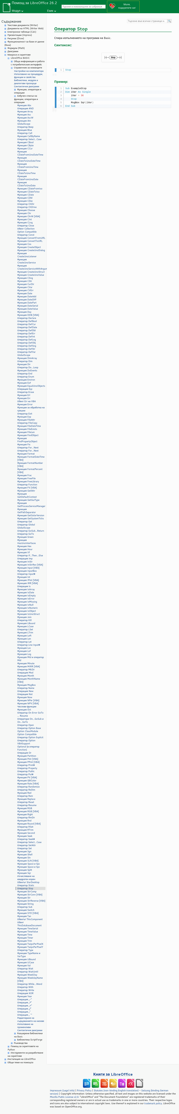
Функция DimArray (27, 358)
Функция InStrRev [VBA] (30, 564)
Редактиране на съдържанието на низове (30, 1019)
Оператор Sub (24, 906)
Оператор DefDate (27, 327)
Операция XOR (25, 993)
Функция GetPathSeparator (26, 511)
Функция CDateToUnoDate (26, 184)
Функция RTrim (25, 829)
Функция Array (25, 111)
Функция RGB (24, 808)
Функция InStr (25, 561)
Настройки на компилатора (29, 71)
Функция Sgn (24, 851)
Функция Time (24, 934)
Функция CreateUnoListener (27, 255)
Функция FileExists (27, 429)
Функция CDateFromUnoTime (27, 165)
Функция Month (25, 675)
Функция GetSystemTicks (30, 518)
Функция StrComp (27, 891)
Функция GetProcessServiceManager (31, 505)
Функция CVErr (25, 290)
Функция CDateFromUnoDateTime (30, 153)
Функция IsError (25, 598)
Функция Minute (25, 663)
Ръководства (21, 1043)
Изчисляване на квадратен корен (26, 878)
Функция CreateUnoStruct (31, 271)
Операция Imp (25, 558)
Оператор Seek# (26, 839)
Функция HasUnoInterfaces (26, 542)
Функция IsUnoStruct (28, 614)
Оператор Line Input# (28, 644)
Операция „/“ (24, 1008)
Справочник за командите (28, 67)
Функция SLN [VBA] (28, 860)
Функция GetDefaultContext (27, 495)
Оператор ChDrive (27, 207)
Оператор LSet (25, 629)
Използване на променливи (25, 1026)
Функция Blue (24, 130)
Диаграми (12, 51)
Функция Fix (23, 444)
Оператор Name (25, 688)
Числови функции (26, 706)
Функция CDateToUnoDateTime (28, 159)
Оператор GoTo (25, 533)
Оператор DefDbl (26, 330)
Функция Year (24, 996)
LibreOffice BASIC (20, 57)
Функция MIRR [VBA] (28, 666)
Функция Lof (24, 651)
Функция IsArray (26, 589)
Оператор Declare (26, 318)
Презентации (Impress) (19, 35)
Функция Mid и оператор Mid (30, 659)
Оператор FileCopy (27, 422)
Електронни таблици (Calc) (21, 31)
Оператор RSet (25, 826)
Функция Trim (24, 940)
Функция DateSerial (27, 305)
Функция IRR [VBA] (27, 583)
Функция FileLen (26, 432)
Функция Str (23, 897)
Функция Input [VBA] (28, 567)
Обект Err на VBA (26, 401)
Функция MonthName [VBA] (28, 680)
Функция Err (23, 398)
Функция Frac (24, 475)
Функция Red (24, 792)
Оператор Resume (26, 805)
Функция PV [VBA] (27, 777)
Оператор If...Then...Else (30, 555)
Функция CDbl (25, 197)
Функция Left (24, 635)
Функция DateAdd (26, 296)
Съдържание (11, 21)
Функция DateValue (27, 308)
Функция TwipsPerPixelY (30, 947)
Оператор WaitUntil (27, 971)
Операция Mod (25, 672)
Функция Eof (24, 382)
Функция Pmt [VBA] (27, 758)
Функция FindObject (28, 435)
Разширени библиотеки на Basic (28, 1035)
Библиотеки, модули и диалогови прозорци (26, 82)
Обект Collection (26, 228)
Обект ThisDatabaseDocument (29, 924)
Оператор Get (24, 521)
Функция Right (25, 814)
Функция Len (24, 638)
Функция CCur (25, 148)
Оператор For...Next (28, 447)
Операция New (25, 691)
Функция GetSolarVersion (30, 515)
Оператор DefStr (26, 348)
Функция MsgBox (26, 684)
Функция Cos (24, 244)
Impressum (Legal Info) (62, 1090)
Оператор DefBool (27, 321)
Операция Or (24, 752)
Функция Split (24, 869)
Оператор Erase (25, 392)
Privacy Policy (84, 1090)
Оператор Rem (25, 795)
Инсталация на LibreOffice (21, 1059)
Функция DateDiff (26, 299)
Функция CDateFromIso (29, 188)
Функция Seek (24, 836)
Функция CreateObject (29, 247)
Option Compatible (27, 231)
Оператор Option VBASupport (26, 742)
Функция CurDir (25, 284)
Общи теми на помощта (20, 1062)
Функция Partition (26, 755)
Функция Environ (26, 379)
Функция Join (24, 617)
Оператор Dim (24, 361)
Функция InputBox (27, 570)
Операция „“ (23, 1011)
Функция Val (24, 965)
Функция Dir (23, 364)
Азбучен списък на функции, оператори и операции (26, 99)
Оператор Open (25, 725)
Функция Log (24, 654)
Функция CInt (24, 219)
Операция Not (25, 694)
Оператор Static (25, 885)
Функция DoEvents (27, 370)
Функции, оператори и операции (27, 91)
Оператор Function (27, 484)
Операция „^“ (24, 1014)
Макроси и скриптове (19, 54)
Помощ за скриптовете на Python (23, 1048)
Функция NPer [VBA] (28, 700)
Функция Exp (24, 416)
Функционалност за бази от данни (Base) (24, 43)
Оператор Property (27, 768)
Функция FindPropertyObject (27, 440)
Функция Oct (24, 709)
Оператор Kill (24, 620)
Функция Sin (24, 857)
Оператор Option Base (29, 728)
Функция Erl (23, 395)
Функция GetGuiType (28, 500)
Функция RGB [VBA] (28, 811)
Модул (16, 11)
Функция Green (25, 537)
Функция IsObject (26, 610)
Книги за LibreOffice (113, 1074)
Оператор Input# (26, 573)
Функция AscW (25, 117)
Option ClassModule (27, 731)
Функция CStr (24, 281)
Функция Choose (26, 210)
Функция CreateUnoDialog (31, 250)
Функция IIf (23, 552)
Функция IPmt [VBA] (28, 580)
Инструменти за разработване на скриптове (25, 1054)
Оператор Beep (25, 126)
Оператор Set (24, 848)
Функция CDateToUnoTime (26, 172)
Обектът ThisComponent (30, 919)
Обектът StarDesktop (28, 882)
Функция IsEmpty (26, 595)
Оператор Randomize (28, 786)
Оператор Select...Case (29, 139)
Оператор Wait (25, 968)
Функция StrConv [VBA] (29, 894)
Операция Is (23, 586)
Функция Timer (25, 937)
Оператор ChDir (25, 204)
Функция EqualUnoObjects (31, 385)
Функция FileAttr (26, 419)
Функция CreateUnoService (26, 261)
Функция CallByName (28, 136)
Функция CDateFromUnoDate (27, 178)
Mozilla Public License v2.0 (64, 1096)
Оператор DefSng (26, 345)
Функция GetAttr (26, 490)
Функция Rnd (24, 820)
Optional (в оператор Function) (28, 748)
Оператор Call (24, 133)
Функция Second (26, 832)
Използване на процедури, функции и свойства (28, 76)
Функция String (25, 903)
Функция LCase (25, 626)
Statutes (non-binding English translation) (116, 1090)
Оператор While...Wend (29, 984)
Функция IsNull (25, 604)
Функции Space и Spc (28, 863)
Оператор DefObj (26, 342)
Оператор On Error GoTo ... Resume (30, 714)
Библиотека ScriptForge (29, 1039)
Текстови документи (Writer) (22, 25)
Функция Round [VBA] (29, 823)
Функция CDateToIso (28, 191)
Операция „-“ (24, 999)
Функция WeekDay (27, 974)
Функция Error (25, 404)
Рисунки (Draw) (15, 38)
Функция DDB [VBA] (28, 315)
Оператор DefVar (26, 352)
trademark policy (153, 1103)
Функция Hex (24, 546)
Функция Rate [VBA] (28, 783)
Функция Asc (24, 114)
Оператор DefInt (26, 336)
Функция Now (24, 697)
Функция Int (23, 577)
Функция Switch (25, 910)
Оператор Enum (25, 376)
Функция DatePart (27, 302)
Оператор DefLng (26, 339)
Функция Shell (24, 854)
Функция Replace (26, 799)
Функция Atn (24, 120)
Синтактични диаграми (26, 86)
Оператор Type (25, 950)
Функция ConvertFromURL (31, 237)
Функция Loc (24, 647)
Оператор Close (25, 225)
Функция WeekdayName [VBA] (30, 979)
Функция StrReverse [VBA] (31, 900)
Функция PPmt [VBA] (28, 762)
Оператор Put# (25, 774)
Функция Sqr (24, 873)
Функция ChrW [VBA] (28, 216)
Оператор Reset (25, 802)
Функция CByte (25, 145)
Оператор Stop (25, 888)
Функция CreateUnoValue (30, 274)
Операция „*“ (24, 1002)
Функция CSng (25, 278)
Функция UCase (25, 962)
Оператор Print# (26, 765)
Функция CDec (25, 200)
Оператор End (24, 373)
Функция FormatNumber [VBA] (30, 464)
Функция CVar (24, 287)
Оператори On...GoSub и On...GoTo (30, 720)
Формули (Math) (16, 48)
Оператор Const (25, 234)
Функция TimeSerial (27, 928)
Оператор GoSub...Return (30, 530)
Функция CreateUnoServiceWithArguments (31, 267)
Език (50, 11)
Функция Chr (24, 213)
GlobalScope (23, 123)
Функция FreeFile (26, 478)
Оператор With (25, 987)
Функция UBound (26, 959)
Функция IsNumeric (27, 607)
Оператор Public (25, 771)
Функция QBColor (26, 780)
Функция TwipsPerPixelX (30, 943)
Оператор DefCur (26, 324)
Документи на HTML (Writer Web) (25, 28)
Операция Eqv (24, 389)
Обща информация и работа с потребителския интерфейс (28, 63)
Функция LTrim (25, 632)
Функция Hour (24, 549)
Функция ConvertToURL (29, 241)
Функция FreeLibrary (28, 481)
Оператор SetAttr (26, 845)
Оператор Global (26, 524)
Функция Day (24, 311)
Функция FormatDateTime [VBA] (30, 458)
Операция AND (25, 108)
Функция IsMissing (27, 601)
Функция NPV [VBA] (28, 703)
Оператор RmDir (26, 817)
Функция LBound (26, 623)
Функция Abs (24, 105)
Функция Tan (24, 916)
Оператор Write (25, 990)
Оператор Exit (24, 413)
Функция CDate (25, 194)
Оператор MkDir (26, 669)
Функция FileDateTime (29, 426)
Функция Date (24, 293)
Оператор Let (24, 641)
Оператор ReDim (26, 789)
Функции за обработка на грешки (31, 409)
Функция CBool (25, 142)
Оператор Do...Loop (27, 367)
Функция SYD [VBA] (28, 913)
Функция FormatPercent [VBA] (30, 471)
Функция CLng (25, 222)
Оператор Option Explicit (30, 737)
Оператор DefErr (26, 333)
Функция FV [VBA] (27, 487)
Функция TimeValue (27, 931)
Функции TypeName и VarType (28, 955)
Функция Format (26, 453)
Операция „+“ (24, 1005)
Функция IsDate (25, 592)
